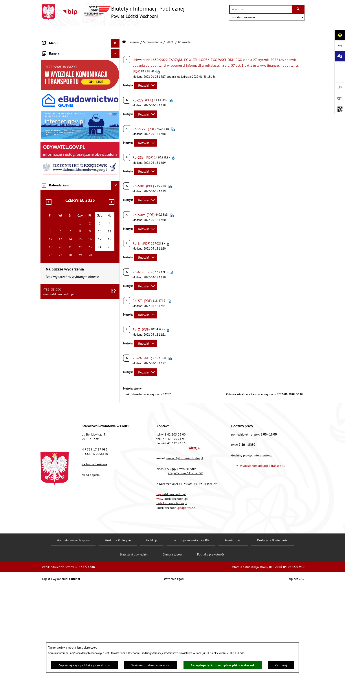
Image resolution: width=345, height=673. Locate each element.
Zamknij (281, 665)
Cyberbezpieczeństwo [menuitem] (58, 226)
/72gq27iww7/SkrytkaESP (185, 561)
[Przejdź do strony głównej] (112, 12)
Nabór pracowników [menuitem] (57, 190)
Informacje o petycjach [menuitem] (59, 120)
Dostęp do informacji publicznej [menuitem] (66, 155)
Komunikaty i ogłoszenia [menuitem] (60, 94)
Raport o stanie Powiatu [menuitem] (60, 76)
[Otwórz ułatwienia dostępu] (339, 35)
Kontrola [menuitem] (48, 182)
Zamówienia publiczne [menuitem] (59, 102)
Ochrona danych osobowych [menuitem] (63, 173)
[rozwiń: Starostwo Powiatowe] (116, 58)
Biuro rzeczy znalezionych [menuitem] (61, 146)
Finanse (133, 30)
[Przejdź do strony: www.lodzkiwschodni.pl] (339, 66)
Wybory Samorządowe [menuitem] (58, 208)
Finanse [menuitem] (48, 85)
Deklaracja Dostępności (272, 628)
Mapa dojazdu (91, 562)
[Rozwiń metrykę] (145, 74)
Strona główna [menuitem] (53, 40)
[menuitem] (80, 49)
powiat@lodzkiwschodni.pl (184, 546)
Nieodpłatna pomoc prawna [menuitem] (63, 111)
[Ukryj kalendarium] (115, 376)
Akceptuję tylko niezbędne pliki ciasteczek (223, 665)
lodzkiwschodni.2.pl (176, 595)
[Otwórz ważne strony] (339, 88)
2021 (170, 30)
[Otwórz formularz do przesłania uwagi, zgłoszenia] (339, 98)
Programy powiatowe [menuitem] (58, 138)
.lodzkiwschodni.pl (171, 581)
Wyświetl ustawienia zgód (150, 665)
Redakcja (152, 628)
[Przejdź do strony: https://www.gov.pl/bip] (339, 45)
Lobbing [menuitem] (48, 129)
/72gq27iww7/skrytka (181, 556)
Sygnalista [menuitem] (50, 199)
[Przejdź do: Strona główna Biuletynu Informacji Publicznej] (124, 31)
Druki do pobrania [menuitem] (55, 234)
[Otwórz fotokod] (339, 109)
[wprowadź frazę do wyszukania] (260, 9)
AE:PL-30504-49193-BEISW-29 (196, 571)
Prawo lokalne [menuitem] (53, 67)
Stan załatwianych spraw (73, 628)
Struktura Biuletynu (118, 628)
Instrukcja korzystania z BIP (190, 628)
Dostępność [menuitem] (51, 164)
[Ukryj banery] (115, 245)
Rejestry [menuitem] (48, 217)
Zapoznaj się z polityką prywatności (84, 665)
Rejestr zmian (233, 628)
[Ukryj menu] (115, 31)
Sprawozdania (152, 30)
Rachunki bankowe (94, 552)
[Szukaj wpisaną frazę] (298, 9)
